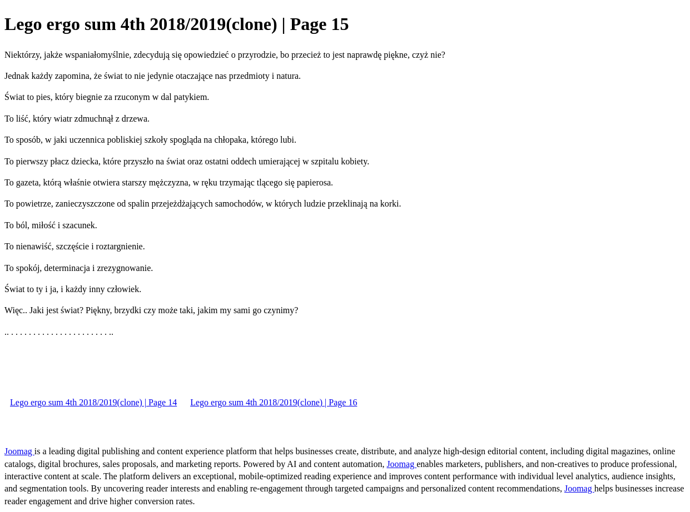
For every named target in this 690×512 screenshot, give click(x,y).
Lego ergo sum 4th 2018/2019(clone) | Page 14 (93, 402)
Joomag (19, 451)
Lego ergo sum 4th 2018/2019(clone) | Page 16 (273, 402)
